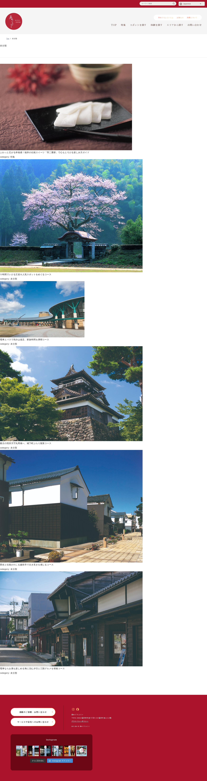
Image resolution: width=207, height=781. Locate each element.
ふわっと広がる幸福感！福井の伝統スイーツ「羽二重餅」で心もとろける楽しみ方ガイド (44, 152)
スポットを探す (138, 25)
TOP (114, 25)
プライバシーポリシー (79, 721)
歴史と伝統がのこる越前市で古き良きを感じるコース (27, 565)
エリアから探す (175, 25)
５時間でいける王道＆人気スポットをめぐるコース (25, 274)
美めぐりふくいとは (165, 17)
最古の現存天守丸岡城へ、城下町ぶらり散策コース (25, 443)
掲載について (192, 17)
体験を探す (157, 25)
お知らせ (180, 17)
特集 (123, 25)
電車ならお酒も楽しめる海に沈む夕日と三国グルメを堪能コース (32, 668)
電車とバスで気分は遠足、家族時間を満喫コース (24, 339)
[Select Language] (192, 4)
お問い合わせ (194, 25)
